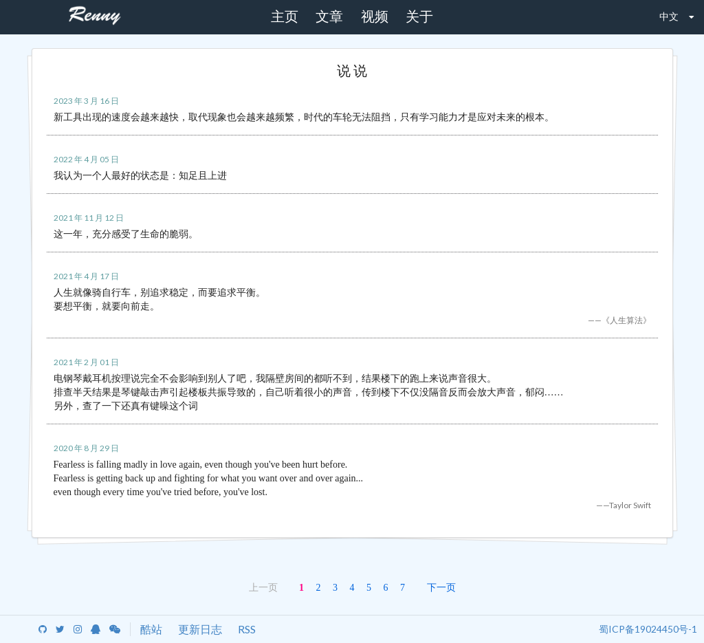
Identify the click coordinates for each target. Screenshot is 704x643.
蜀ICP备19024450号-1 (648, 629)
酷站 (151, 628)
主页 (284, 16)
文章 (329, 16)
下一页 (441, 587)
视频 (374, 16)
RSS (247, 628)
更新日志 (200, 628)
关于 (419, 16)
